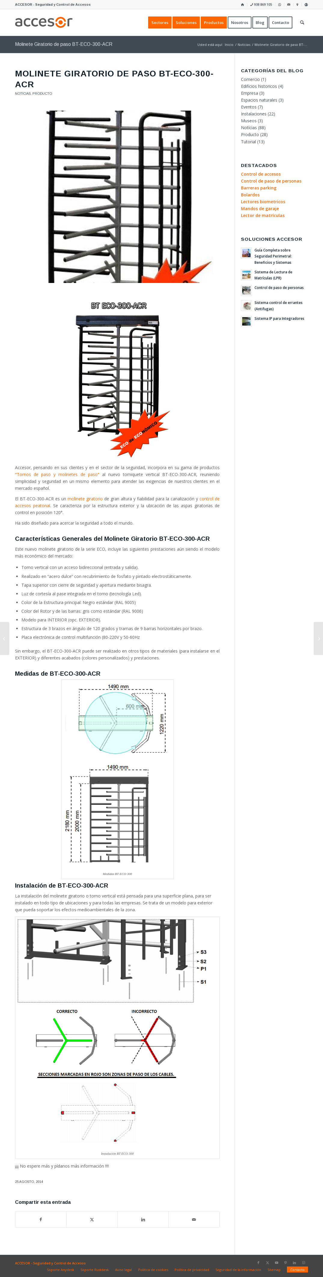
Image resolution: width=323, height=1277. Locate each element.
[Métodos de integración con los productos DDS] (318, 638)
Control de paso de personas (279, 287)
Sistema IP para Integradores (279, 318)
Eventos (249, 107)
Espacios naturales (259, 100)
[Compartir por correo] (194, 1219)
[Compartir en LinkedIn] (143, 1219)
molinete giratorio (85, 499)
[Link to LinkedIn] (294, 1262)
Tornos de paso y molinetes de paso (57, 474)
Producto (42, 93)
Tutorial (248, 141)
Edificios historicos (259, 86)
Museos (249, 121)
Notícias (23, 93)
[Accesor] (44, 22)
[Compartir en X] (92, 1219)
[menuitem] (242, 4)
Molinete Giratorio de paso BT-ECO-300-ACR (63, 44)
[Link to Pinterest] (285, 1262)
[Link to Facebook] (258, 1262)
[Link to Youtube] (276, 1262)
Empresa (249, 93)
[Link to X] (267, 1262)
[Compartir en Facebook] (40, 1219)
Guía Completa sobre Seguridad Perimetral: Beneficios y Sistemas (273, 256)
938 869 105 (261, 4)
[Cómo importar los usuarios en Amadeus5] (4, 638)
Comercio (250, 79)
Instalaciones (254, 114)
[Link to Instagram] (303, 1262)
